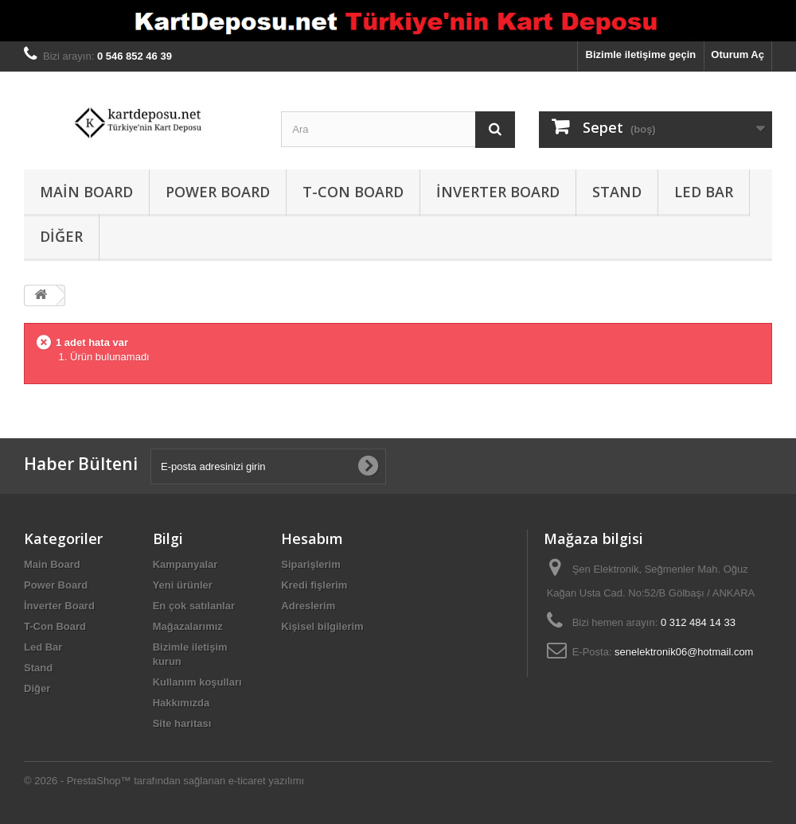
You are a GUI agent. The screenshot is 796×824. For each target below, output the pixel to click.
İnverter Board (498, 191)
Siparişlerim (310, 564)
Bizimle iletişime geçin (641, 54)
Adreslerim (308, 606)
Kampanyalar (185, 564)
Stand (617, 191)
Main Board (86, 191)
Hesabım (312, 538)
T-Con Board (353, 191)
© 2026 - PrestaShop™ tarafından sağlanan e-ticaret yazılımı (164, 781)
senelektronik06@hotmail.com (684, 652)
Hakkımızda (181, 703)
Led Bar (703, 191)
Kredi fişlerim (314, 585)
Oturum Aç (737, 54)
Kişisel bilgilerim (322, 626)
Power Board (218, 191)
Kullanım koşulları (197, 682)
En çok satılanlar (194, 606)
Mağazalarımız (188, 626)
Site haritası (182, 723)
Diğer (61, 236)
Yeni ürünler (183, 585)
